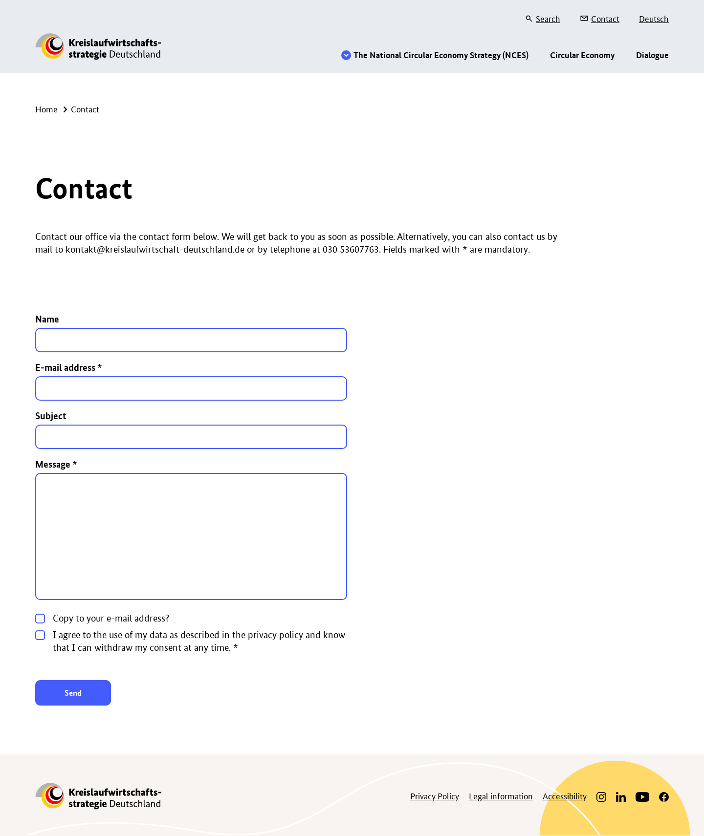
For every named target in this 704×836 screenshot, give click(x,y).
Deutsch (654, 18)
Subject (50, 415)
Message (56, 464)
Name (47, 319)
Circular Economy (582, 55)
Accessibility (565, 795)
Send (73, 692)
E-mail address (68, 367)
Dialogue (652, 55)
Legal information (501, 795)
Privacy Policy (434, 795)
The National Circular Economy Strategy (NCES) (440, 55)
